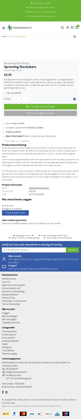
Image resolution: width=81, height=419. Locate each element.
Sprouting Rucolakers (18, 36)
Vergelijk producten (11, 322)
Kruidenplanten (9, 334)
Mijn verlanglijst (9, 319)
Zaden (5, 344)
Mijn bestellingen (10, 316)
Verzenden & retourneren (14, 301)
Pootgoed (6, 347)
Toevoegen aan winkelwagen (40, 106)
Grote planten (8, 337)
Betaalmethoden (10, 294)
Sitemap (48, 406)
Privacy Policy (8, 297)
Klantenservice (9, 278)
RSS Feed (56, 406)
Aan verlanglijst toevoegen (41, 113)
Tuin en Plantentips (11, 304)
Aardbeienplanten (10, 341)
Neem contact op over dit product (40, 136)
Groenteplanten (9, 331)
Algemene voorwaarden (13, 285)
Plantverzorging (9, 353)
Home (4, 36)
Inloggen (6, 313)
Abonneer (72, 250)
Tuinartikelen (8, 350)
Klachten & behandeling (13, 291)
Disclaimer (27, 406)
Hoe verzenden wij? (11, 288)
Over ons (6, 282)
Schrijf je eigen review (13, 70)
